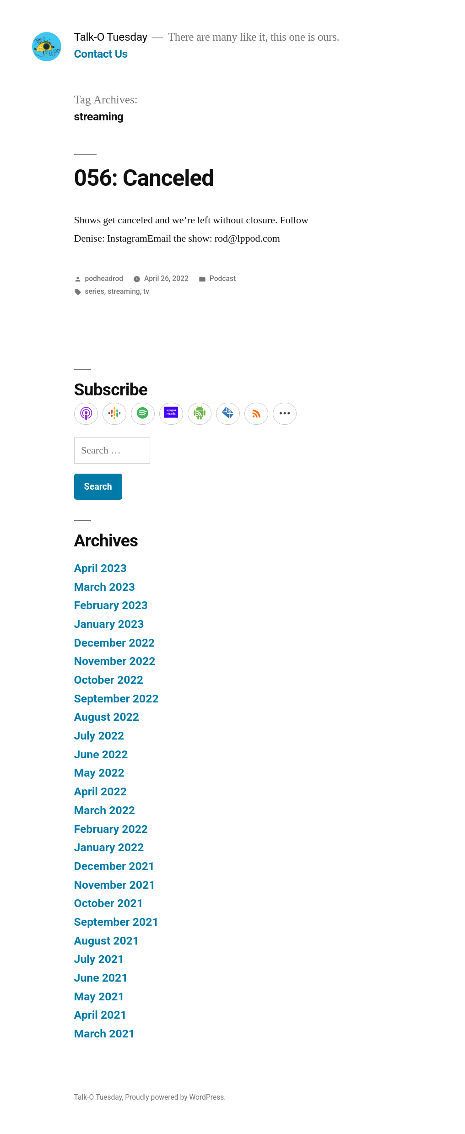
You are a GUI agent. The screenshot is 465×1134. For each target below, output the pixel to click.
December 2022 (114, 642)
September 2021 (116, 922)
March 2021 (104, 1033)
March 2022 (104, 810)
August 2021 (106, 940)
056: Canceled (144, 178)
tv (146, 291)
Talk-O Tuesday (110, 36)
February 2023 (111, 605)
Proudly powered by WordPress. (175, 1097)
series (94, 291)
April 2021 (100, 1014)
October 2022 (108, 679)
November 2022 (115, 661)
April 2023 (100, 568)
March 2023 (104, 587)
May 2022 (99, 772)
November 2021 (115, 884)
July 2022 (99, 735)
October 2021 (108, 903)
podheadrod (104, 278)
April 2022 (100, 791)
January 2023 (109, 624)
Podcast (223, 278)
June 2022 (101, 754)
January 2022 (109, 847)
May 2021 (99, 996)
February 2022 (111, 829)
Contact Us (101, 53)
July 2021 (99, 959)
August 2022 (106, 717)
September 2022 (116, 698)
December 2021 (114, 866)
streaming (124, 291)
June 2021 (101, 977)
